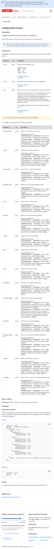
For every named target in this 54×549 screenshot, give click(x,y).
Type (12, 60)
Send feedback (7, 538)
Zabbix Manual (6, 17)
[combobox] (34, 10)
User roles (32, 45)
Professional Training (46, 537)
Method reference (23, 17)
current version (38, 4)
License (31, 546)
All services (32, 540)
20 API (14, 17)
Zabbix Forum (44, 540)
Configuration (34, 17)
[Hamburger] (50, 11)
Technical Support (34, 537)
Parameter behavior (22, 76)
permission (32, 94)
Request (4, 419)
